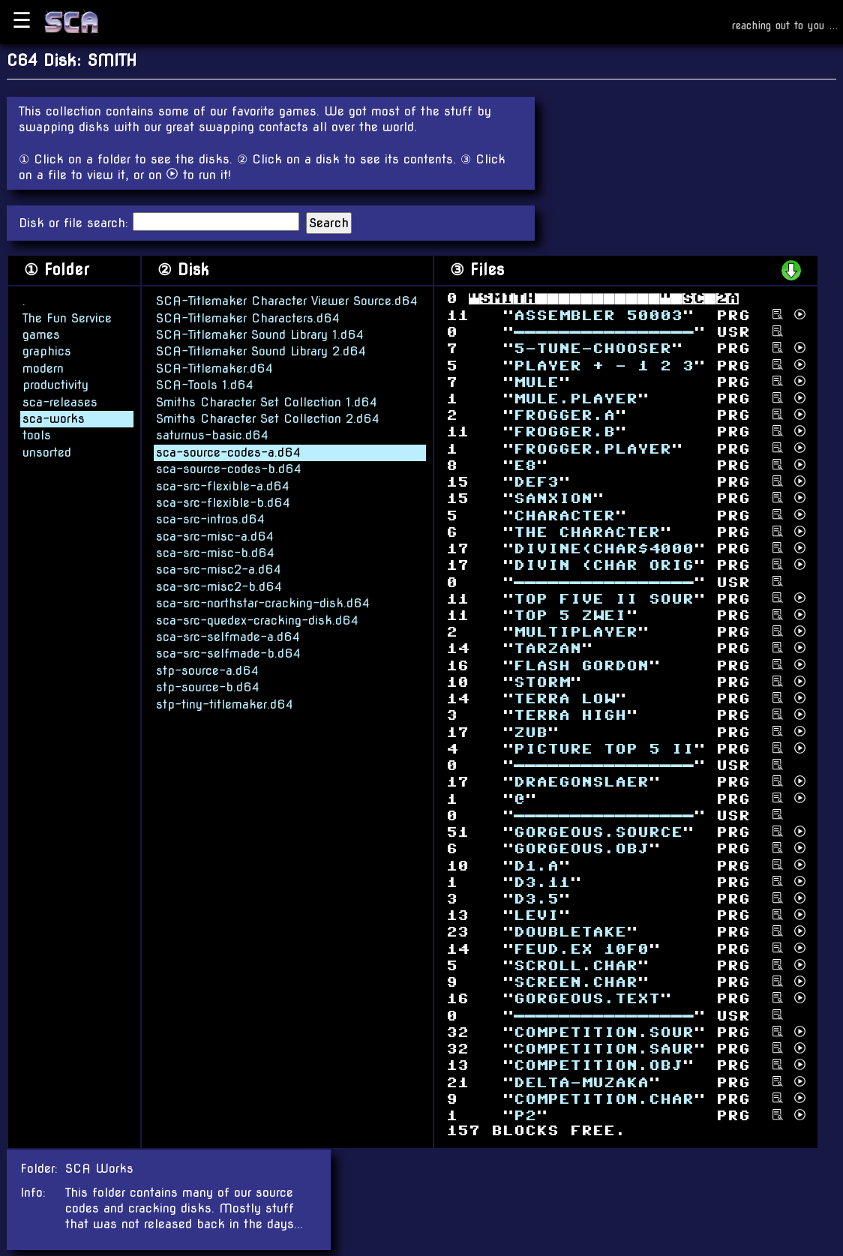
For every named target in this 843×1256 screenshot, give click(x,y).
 (536, 865)
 (542, 881)
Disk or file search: (76, 223)
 (547, 648)
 (604, 598)
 (576, 631)
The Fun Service (67, 317)
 (598, 832)
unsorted (46, 452)
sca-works (53, 418)
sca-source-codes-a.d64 (228, 452)
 (587, 532)
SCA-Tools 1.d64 (205, 384)
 (604, 1099)
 (564, 514)
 (531, 731)
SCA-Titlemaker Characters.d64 (248, 317)
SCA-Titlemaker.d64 (214, 368)
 (564, 698)
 (598, 314)
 (553, 498)
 (604, 331)
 (570, 931)
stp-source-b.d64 (208, 686)
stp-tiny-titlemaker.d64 (224, 704)
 (581, 781)
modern (43, 368)
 (604, 565)
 (536, 481)
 (592, 448)
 (542, 682)
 (564, 415)
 (587, 998)
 (604, 1048)
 (604, 548)
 (598, 1065)
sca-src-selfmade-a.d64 (228, 636)
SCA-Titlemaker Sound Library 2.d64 (261, 350)
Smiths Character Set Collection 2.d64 (268, 418)
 (536, 898)
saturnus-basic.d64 (212, 434)
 (581, 848)
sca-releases (60, 401)
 (576, 965)
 (581, 1081)
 (576, 398)
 (604, 748)
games (41, 334)
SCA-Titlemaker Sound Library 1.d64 (260, 334)
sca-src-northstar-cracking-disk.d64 (263, 602)
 (564, 431)
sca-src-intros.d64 (210, 518)
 (604, 1032)
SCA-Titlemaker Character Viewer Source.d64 (287, 300)
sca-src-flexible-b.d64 (223, 502)
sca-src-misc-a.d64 (215, 536)
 (536, 381)
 (525, 1115)
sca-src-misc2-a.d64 (218, 569)
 (581, 948)
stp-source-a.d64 (207, 670)
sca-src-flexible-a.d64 (223, 485)
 (592, 348)
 (570, 715)
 (604, 364)
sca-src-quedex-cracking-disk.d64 (257, 620)
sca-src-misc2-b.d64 (219, 586)
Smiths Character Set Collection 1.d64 (266, 401)
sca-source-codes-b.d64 (229, 468)
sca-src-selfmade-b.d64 (228, 653)
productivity (55, 384)
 (536, 915)
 (570, 615)
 (525, 465)
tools (36, 434)
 (581, 664)
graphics (46, 350)
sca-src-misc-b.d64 (215, 552)
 (576, 982)
